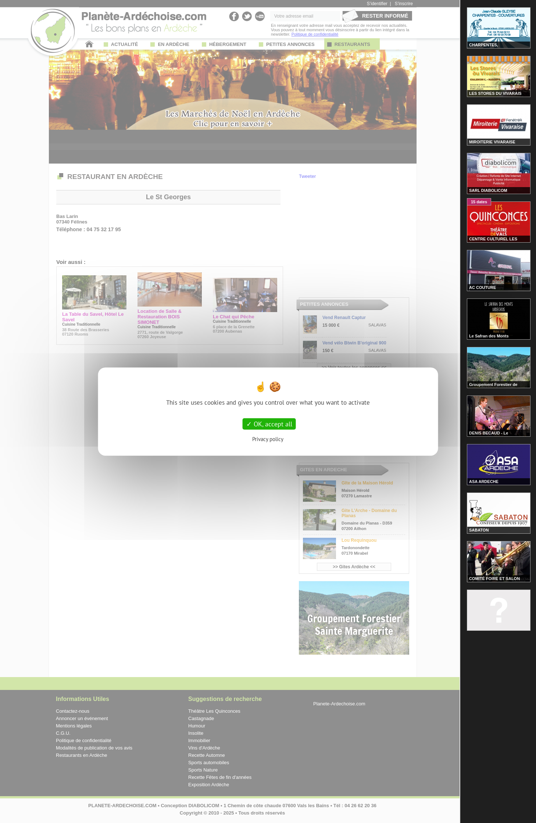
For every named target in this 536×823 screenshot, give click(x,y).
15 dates (479, 202)
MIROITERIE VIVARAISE (492, 142)
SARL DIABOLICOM (488, 190)
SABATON (479, 530)
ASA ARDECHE (484, 481)
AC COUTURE (482, 287)
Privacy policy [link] (267, 439)
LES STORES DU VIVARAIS (495, 93)
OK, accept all (269, 423)
